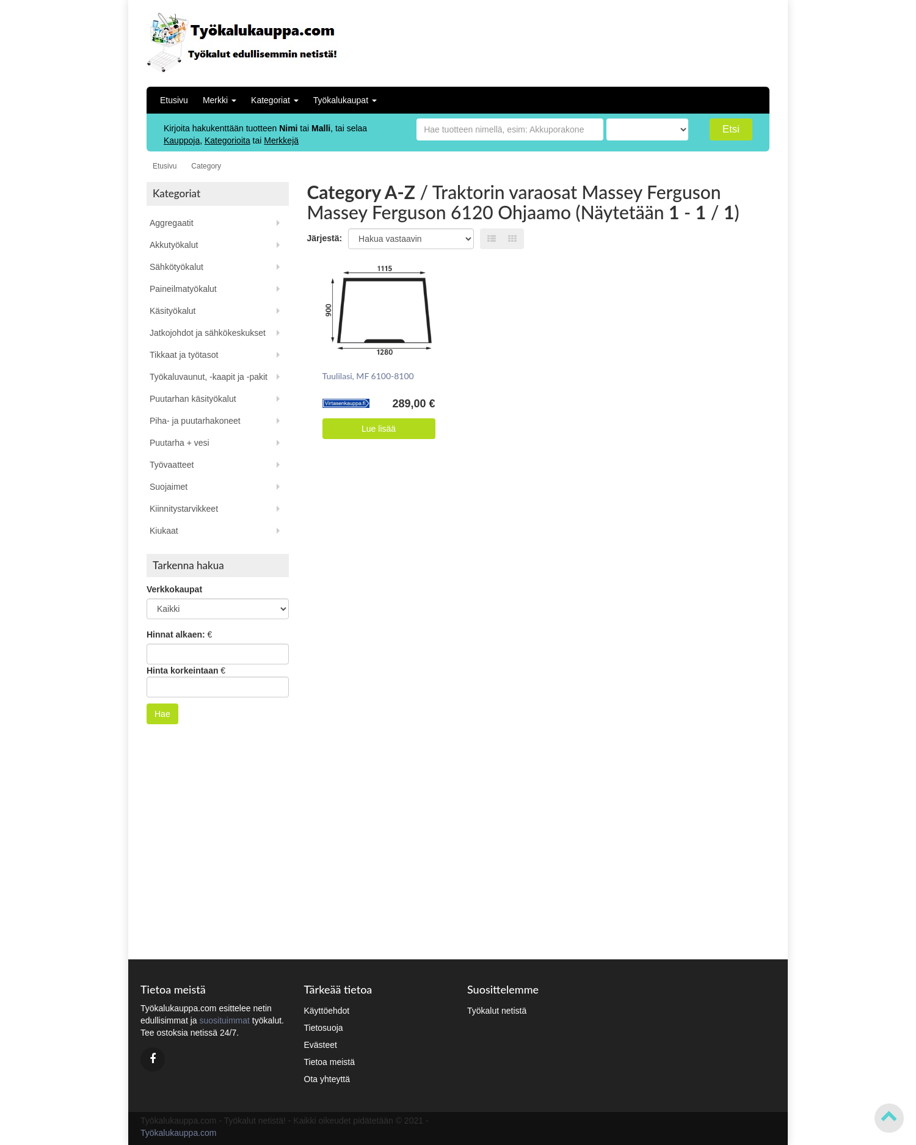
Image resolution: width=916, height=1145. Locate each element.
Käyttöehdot (327, 1011)
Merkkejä (281, 140)
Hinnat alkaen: (176, 634)
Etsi (731, 129)
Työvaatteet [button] (172, 465)
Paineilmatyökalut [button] (183, 289)
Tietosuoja (323, 1028)
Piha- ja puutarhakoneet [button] (195, 421)
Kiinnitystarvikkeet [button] (184, 509)
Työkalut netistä (496, 1011)
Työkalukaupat (345, 100)
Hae (162, 714)
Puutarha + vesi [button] (179, 443)
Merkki (219, 100)
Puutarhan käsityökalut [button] (193, 399)
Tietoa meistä (329, 1062)
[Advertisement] (689, 39)
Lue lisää (379, 429)
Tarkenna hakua (188, 565)
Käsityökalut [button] (172, 311)
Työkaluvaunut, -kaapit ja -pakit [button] (208, 377)
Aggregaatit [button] (172, 223)
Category (206, 166)
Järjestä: (325, 238)
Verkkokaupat (174, 589)
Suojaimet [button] (168, 487)
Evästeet (320, 1045)
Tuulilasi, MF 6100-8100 (368, 376)
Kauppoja (182, 140)
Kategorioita (227, 140)
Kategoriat (275, 100)
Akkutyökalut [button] (174, 245)
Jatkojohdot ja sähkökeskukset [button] (208, 333)
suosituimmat (224, 1020)
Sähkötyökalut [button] (176, 267)
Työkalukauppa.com (178, 1133)
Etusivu (174, 100)
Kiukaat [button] (164, 531)
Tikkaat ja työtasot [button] (184, 355)
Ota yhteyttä (327, 1079)
